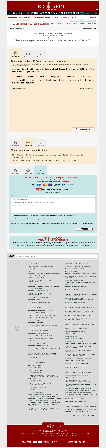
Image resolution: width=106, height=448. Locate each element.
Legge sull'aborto (34, 357)
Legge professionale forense (75, 268)
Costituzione (65, 17)
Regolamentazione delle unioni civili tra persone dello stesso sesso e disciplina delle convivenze (44, 377)
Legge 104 (31, 390)
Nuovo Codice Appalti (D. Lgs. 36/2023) (40, 266)
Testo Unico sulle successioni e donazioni (79, 370)
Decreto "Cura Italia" (35, 370)
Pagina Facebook (75, 441)
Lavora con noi (53, 438)
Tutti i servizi (92, 17)
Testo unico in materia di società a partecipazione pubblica (77, 366)
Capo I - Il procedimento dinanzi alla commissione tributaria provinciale (58, 64)
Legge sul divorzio (34, 373)
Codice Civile (12, 17)
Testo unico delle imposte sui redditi (78, 372)
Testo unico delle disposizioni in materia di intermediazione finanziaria (80, 355)
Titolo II (43, 23)
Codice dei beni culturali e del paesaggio (42, 312)
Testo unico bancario (72, 333)
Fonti (17, 23)
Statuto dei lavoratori (36, 392)
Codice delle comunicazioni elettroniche (42, 325)
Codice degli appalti (35, 351)
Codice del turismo (34, 320)
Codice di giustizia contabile (38, 330)
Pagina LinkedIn (84, 441)
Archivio (74, 436)
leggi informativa (70, 215)
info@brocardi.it (42, 436)
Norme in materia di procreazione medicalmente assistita (40, 384)
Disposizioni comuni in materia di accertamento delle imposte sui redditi (79, 380)
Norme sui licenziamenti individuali (77, 263)
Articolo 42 (48, 24)
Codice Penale (38, 17)
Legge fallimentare (71, 271)
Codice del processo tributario (28, 23)
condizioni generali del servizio (38, 215)
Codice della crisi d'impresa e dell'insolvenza (44, 348)
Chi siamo (68, 436)
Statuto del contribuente (74, 404)
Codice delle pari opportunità (38, 328)
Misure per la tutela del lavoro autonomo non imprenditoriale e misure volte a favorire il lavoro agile (44, 404)
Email (12, 195)
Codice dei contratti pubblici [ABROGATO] (42, 315)
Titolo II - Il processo (36, 64)
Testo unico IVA (70, 377)
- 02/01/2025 (44, 160)
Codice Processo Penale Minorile (40, 297)
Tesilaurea (28, 55)
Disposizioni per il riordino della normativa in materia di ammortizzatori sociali (44, 409)
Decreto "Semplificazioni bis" (38, 362)
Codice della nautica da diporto (39, 333)
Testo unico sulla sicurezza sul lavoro (79, 358)
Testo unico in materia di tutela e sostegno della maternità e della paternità (80, 325)
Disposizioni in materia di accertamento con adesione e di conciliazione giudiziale (80, 391)
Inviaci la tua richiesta (23, 245)
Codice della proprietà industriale (40, 335)
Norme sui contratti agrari (74, 280)
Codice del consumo (35, 307)
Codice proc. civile (25, 17)
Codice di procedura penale (38, 291)
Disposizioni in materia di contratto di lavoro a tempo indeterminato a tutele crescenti (44, 399)
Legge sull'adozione (35, 380)
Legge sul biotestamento (37, 387)
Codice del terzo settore (37, 343)
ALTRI (73, 17)
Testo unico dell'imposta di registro (77, 375)
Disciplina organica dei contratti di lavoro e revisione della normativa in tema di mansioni (43, 395)
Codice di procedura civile (37, 277)
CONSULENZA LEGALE (88, 20)
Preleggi (31, 271)
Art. (17, 28)
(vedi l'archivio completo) (53, 192)
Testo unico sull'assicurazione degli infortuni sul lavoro (78, 347)
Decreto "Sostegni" (35, 365)
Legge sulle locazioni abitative (75, 287)
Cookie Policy (61, 436)
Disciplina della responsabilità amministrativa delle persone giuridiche (79, 299)
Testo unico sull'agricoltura (75, 361)
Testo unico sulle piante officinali (77, 363)
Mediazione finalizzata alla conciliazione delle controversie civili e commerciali (79, 312)
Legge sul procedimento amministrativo (79, 292)
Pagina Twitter (79, 441)
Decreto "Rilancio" (34, 367)
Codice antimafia (34, 340)
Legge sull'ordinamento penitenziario (78, 315)
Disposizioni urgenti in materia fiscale (78, 388)
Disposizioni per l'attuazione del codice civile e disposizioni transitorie (44, 274)
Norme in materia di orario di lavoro (77, 266)
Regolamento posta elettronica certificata (80, 409)
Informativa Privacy (52, 436)
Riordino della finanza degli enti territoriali (80, 406)
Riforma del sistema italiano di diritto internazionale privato (78, 318)
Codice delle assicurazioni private (40, 310)
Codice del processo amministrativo (41, 317)
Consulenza (40, 55)
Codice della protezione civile (39, 346)
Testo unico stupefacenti (74, 341)
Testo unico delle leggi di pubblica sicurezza (81, 344)
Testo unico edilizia (71, 336)
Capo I (70, 23)
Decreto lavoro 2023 (35, 360)
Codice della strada (35, 300)
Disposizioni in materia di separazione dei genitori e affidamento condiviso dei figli (42, 354)
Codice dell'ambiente (35, 323)
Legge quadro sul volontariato (76, 302)
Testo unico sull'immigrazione (75, 338)
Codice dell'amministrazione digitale (41, 338)
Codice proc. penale (51, 17)
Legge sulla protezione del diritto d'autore (80, 274)
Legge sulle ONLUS (71, 305)
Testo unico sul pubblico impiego (76, 328)
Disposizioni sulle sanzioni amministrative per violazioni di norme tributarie (81, 395)
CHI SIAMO (74, 20)
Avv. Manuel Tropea (59, 431)
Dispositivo (15, 143)
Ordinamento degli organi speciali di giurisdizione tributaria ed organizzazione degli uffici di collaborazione (80, 400)
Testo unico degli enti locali (75, 331)
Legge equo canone (71, 289)
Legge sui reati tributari (73, 322)
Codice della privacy (35, 305)
